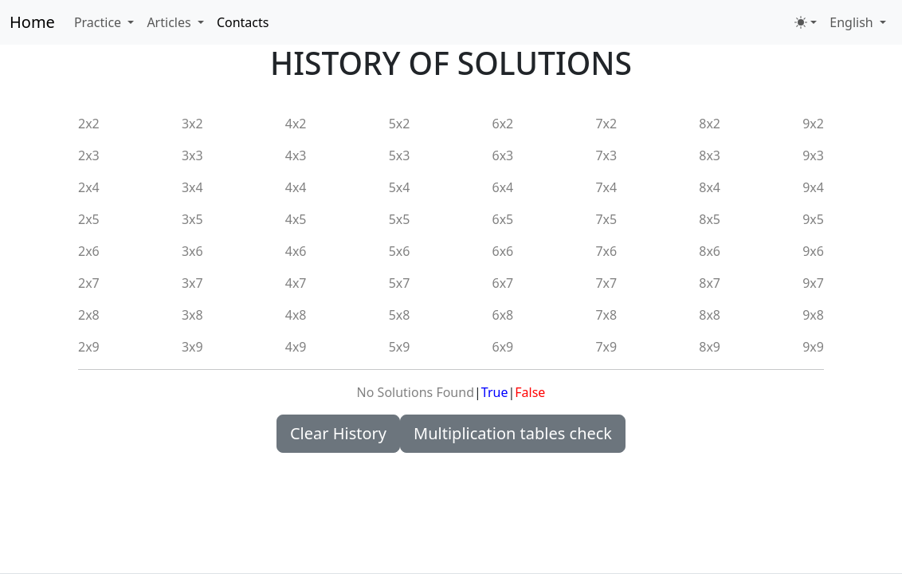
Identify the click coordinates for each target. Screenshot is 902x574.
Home (32, 22)
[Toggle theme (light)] (805, 22)
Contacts (243, 22)
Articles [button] (170, 22)
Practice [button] (99, 22)
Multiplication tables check (513, 433)
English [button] (853, 22)
